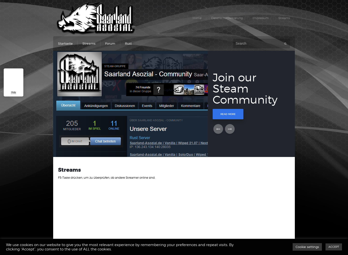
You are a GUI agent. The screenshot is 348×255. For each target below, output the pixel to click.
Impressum (261, 18)
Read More (228, 114)
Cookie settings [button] (307, 247)
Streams (284, 18)
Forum (110, 43)
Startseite (65, 43)
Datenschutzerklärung (227, 18)
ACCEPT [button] (333, 246)
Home (197, 18)
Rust (128, 43)
